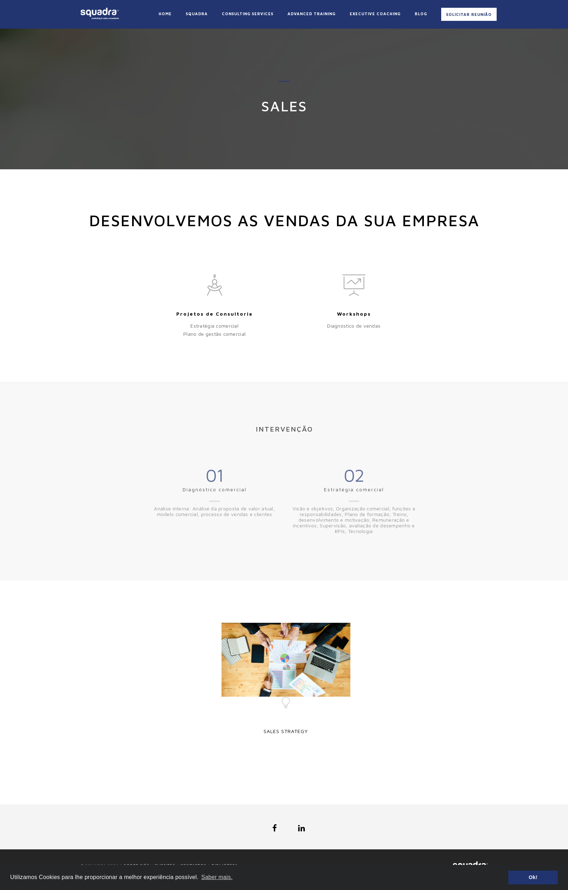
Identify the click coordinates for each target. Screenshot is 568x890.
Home (165, 13)
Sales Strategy (286, 731)
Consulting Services (247, 13)
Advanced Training (312, 13)
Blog (421, 13)
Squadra (197, 13)
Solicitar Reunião (469, 14)
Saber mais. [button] (216, 877)
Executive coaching (375, 13)
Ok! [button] (533, 877)
